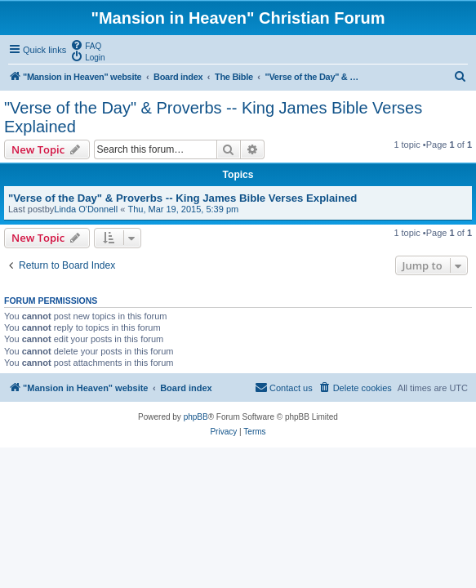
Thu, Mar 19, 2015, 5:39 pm (182, 209)
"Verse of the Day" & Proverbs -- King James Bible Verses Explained (213, 117)
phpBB (196, 416)
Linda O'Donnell (86, 209)
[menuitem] (85, 45)
